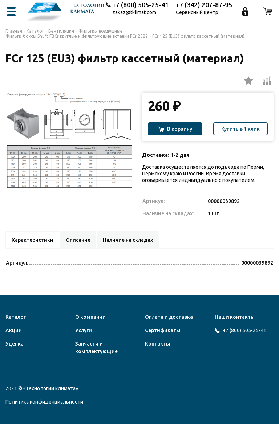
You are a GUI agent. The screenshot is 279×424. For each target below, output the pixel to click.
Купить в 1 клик (240, 129)
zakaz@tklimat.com (134, 12)
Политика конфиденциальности (44, 402)
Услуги (83, 330)
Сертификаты (162, 330)
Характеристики (32, 240)
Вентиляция (61, 31)
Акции (13, 330)
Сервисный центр (197, 12)
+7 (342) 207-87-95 (204, 4)
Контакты (157, 344)
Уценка (14, 344)
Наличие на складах (129, 240)
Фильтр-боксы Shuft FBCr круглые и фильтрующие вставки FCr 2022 (76, 36)
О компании (90, 317)
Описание (78, 240)
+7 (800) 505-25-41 (140, 4)
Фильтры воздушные (100, 31)
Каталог (35, 31)
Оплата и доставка (169, 317)
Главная (13, 31)
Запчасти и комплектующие (96, 347)
